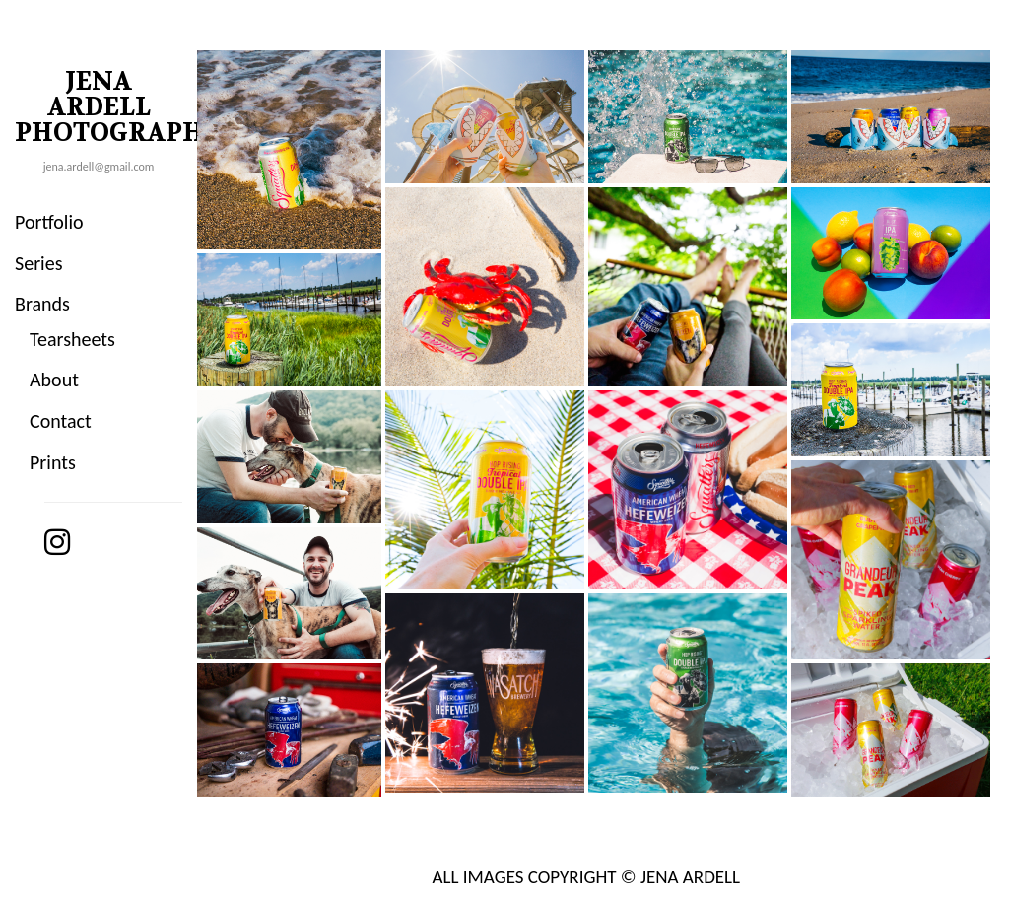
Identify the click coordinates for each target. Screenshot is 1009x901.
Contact (61, 421)
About (54, 379)
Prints (53, 462)
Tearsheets (72, 339)
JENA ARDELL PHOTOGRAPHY (106, 107)
